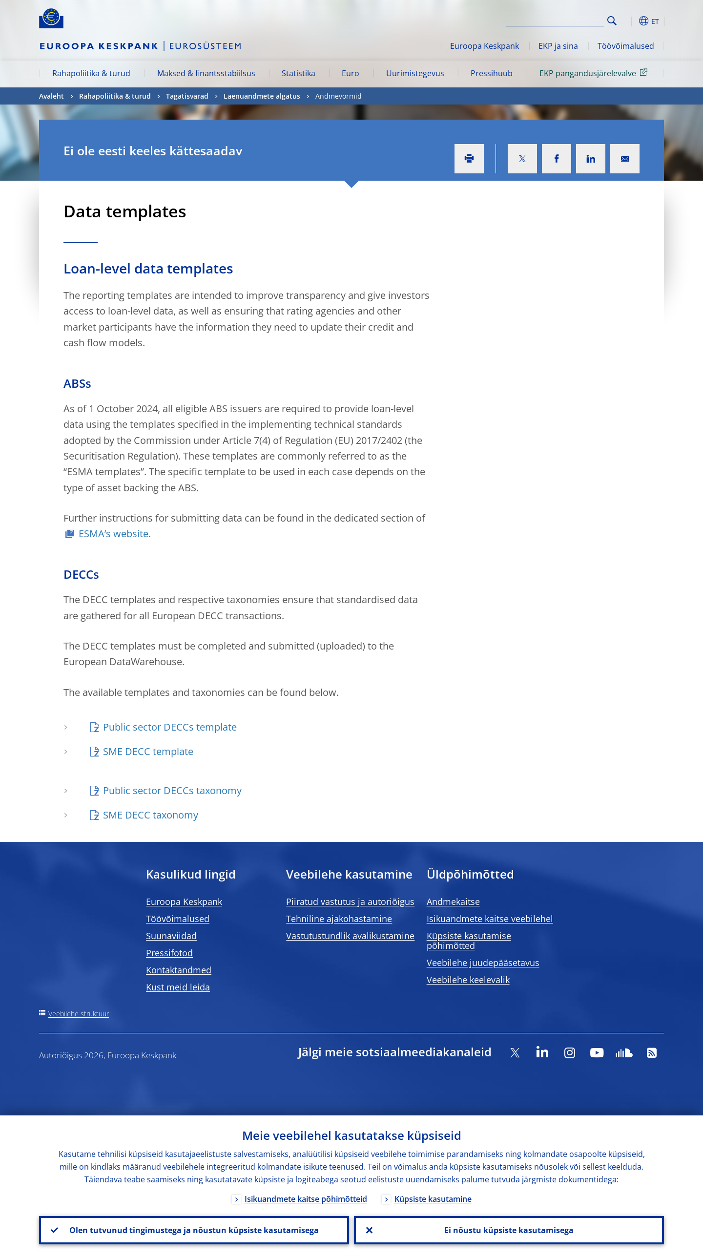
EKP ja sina (558, 46)
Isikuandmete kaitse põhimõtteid (306, 1199)
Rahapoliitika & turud (91, 73)
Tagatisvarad (187, 96)
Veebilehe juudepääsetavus (483, 962)
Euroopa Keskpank (484, 46)
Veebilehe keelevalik (468, 980)
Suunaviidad (171, 936)
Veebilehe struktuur (78, 1013)
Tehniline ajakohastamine (339, 918)
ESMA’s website (113, 533)
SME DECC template (148, 751)
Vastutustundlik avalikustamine (350, 936)
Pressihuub (492, 73)
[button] (630, 21)
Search (612, 20)
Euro (350, 73)
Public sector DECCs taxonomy (172, 790)
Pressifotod (169, 953)
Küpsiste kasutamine (433, 1199)
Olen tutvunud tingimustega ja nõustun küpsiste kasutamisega (194, 1230)
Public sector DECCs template (170, 727)
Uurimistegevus (415, 73)
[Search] (555, 19)
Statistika (298, 73)
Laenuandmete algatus (262, 96)
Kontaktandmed (178, 970)
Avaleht (51, 96)
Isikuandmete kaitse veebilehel (490, 918)
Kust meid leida (178, 987)
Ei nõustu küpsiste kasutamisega (509, 1230)
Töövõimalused (626, 46)
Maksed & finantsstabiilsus (206, 73)
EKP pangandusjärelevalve (595, 73)
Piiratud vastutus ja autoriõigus (350, 901)
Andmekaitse (453, 901)
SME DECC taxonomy (150, 814)
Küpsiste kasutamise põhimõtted (469, 940)
